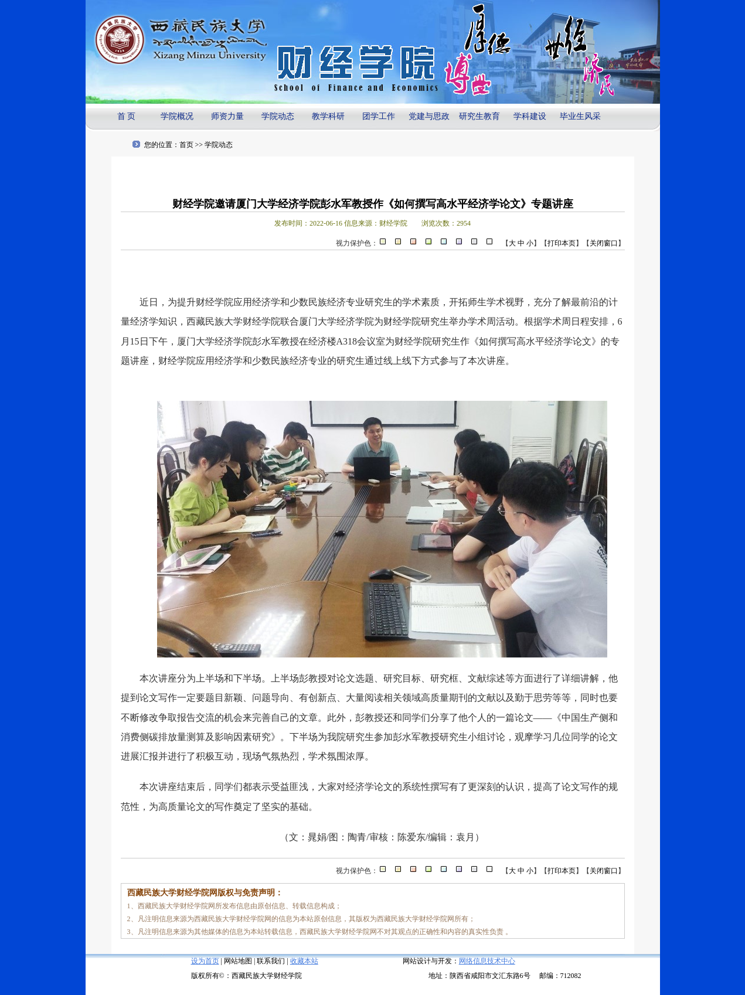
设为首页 (205, 961)
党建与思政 (429, 116)
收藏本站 (304, 961)
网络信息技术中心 (487, 961)
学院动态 (277, 116)
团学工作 (378, 116)
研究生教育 (479, 116)
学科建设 (529, 116)
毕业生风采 (580, 116)
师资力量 (227, 116)
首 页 (126, 116)
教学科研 (328, 116)
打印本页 (561, 243)
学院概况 (177, 116)
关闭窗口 (604, 243)
